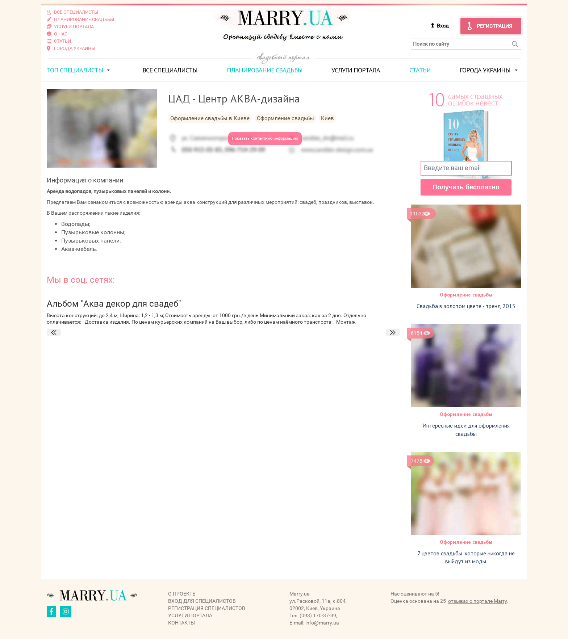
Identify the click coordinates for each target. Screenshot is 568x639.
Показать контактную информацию (265, 138)
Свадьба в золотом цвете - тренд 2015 (466, 306)
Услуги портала (355, 70)
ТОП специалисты (75, 70)
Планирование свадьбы (264, 70)
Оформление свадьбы (466, 294)
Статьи (420, 70)
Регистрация (494, 26)
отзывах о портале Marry (477, 601)
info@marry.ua (322, 623)
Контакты (181, 623)
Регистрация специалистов (206, 608)
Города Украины (485, 70)
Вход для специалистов (202, 601)
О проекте (181, 594)
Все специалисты (169, 70)
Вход (442, 26)
